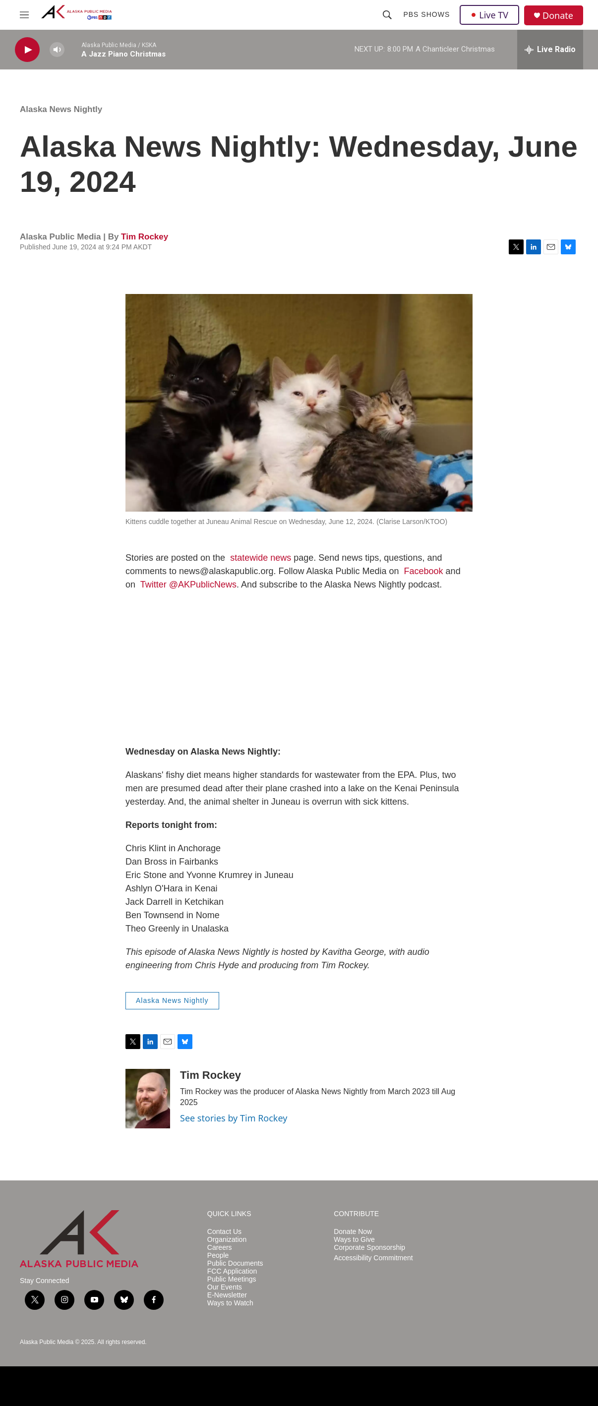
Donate (557, 15)
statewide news (260, 558)
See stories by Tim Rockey (233, 1118)
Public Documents (235, 1263)
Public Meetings (231, 1279)
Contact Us (224, 1231)
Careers (219, 1247)
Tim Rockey (144, 236)
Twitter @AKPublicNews (188, 584)
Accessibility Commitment (373, 1258)
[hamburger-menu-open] (24, 15)
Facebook (423, 571)
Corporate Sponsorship (369, 1247)
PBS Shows (426, 14)
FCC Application (232, 1271)
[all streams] (550, 49)
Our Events (224, 1287)
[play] (27, 50)
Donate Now (353, 1231)
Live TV (489, 15)
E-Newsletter (227, 1295)
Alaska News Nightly (61, 109)
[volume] (57, 50)
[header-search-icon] (387, 14)
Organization (226, 1239)
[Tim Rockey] (147, 1098)
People (218, 1255)
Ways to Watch (230, 1303)
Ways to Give (354, 1239)
